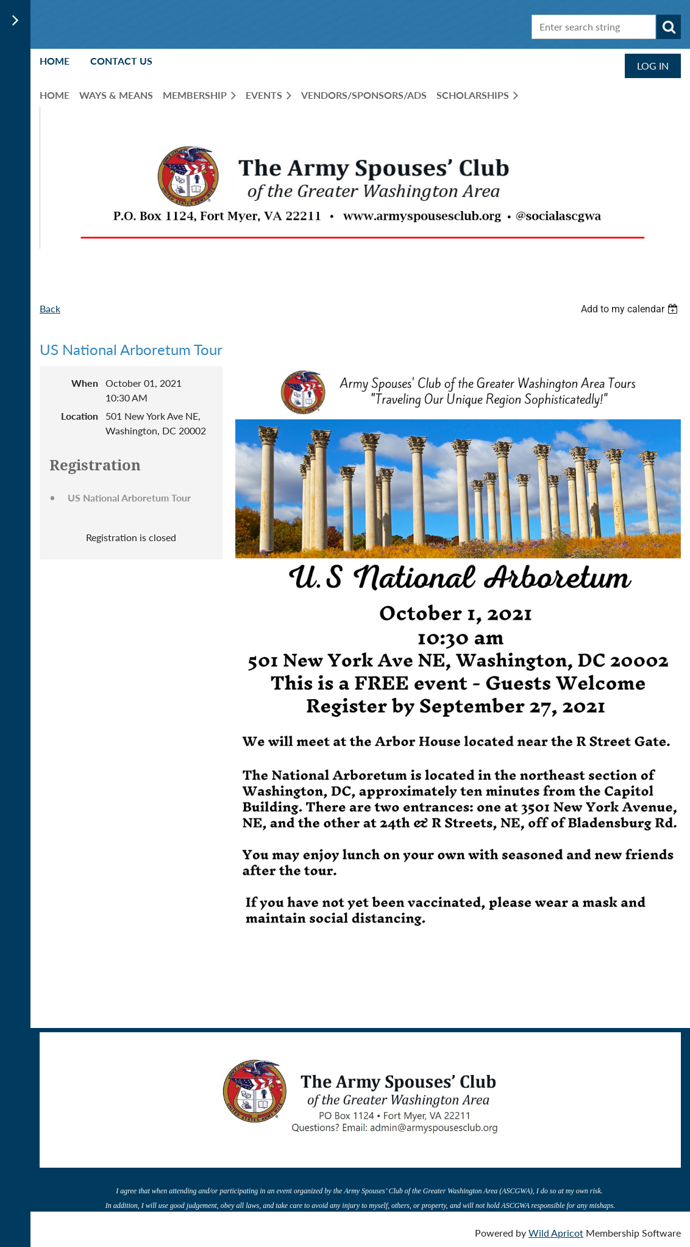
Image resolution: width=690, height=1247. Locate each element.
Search (668, 27)
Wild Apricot (555, 1231)
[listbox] (631, 309)
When (84, 383)
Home (54, 60)
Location (79, 416)
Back (50, 308)
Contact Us (121, 60)
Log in (653, 65)
